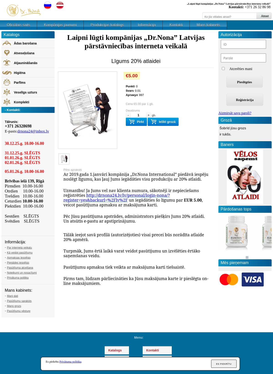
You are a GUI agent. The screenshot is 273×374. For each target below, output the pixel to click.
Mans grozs (14, 306)
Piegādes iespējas (18, 262)
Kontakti (176, 25)
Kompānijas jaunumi (60, 25)
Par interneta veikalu (19, 247)
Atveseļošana (24, 53)
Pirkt (136, 122)
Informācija (147, 25)
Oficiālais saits (18, 25)
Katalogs (115, 350)
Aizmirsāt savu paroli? (234, 113)
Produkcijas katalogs (107, 25)
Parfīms (19, 82)
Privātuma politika (18, 277)
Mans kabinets (208, 25)
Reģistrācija (244, 100)
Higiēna (19, 73)
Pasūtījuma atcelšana (20, 267)
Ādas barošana (25, 43)
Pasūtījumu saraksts (19, 301)
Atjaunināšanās (25, 63)
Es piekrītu (224, 364)
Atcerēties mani (240, 69)
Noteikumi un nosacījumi (22, 272)
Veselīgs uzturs (25, 92)
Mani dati (12, 296)
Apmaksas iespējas (18, 257)
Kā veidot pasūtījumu (20, 252)
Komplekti (21, 102)
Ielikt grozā (163, 122)
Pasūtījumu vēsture (18, 311)
